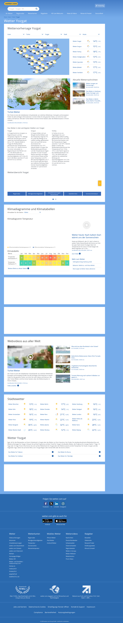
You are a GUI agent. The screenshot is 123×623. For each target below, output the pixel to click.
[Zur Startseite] (11, 3)
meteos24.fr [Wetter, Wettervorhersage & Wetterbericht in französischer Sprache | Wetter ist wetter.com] (13, 566)
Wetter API (12, 556)
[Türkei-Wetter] (37, 99)
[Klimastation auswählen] (32, 209)
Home (5, 14)
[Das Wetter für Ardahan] (31, 454)
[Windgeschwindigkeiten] (35, 182)
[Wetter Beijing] (86, 427)
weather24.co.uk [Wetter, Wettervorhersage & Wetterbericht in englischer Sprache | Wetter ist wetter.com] (14, 574)
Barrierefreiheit (50, 610)
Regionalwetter (70, 546)
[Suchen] (50, 4)
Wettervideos (72, 531)
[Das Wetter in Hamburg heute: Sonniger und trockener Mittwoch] (86, 92)
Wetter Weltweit (71, 551)
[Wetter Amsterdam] (23, 411)
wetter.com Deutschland (16, 543)
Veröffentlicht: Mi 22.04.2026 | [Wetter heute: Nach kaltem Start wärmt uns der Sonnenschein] (82, 248)
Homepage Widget (14, 554)
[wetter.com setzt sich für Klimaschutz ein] (54, 591)
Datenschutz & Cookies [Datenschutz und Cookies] (37, 604)
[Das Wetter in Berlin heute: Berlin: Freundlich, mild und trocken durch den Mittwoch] (86, 99)
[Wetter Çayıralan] (86, 59)
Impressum (91, 604)
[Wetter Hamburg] (86, 401)
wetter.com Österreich (16, 548)
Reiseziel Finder (89, 540)
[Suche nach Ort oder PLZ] (36, 4)
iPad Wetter (50, 538)
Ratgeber (89, 531)
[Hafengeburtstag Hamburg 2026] (82, 259)
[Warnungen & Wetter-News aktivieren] (83, 266)
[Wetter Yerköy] (86, 49)
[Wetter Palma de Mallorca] (86, 417)
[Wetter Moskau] (54, 427)
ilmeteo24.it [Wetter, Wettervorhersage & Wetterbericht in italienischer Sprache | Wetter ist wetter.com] (12, 569)
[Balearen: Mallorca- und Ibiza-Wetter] (83, 263)
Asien (9, 14)
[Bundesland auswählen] (53, 31)
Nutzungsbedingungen (66, 610)
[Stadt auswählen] (72, 31)
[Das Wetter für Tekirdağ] (79, 454)
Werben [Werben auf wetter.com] (11, 551)
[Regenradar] (17, 182)
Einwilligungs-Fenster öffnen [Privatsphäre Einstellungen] (58, 604)
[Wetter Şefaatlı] (86, 64)
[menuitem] (9, 10)
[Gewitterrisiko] (73, 182)
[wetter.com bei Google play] (47, 519)
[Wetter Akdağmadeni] (86, 54)
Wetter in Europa (71, 548)
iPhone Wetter (51, 535)
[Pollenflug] (100, 3)
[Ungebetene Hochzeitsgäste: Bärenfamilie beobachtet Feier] (77, 367)
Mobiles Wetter (54, 531)
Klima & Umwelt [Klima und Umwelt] (90, 546)
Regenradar (31, 535)
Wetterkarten (34, 531)
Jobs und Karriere (20, 604)
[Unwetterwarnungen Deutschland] (54, 182)
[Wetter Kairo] (86, 422)
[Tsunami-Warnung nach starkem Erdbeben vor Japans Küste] (77, 377)
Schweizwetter (70, 540)
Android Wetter (51, 540)
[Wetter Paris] (23, 417)
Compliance (38, 610)
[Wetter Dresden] (54, 406)
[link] (9, 10)
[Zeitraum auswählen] (91, 31)
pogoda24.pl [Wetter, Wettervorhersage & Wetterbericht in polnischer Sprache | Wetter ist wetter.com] (13, 571)
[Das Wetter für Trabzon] (31, 450)
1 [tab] (53, 197)
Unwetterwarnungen (15, 540)
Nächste (99, 180)
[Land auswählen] (34, 31)
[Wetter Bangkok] (23, 422)
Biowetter (88, 535)
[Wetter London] (86, 411)
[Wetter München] (23, 401)
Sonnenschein (32, 543)
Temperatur (31, 540)
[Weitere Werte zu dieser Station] (18, 266)
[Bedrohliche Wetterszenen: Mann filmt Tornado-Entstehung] (77, 357)
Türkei (13, 14)
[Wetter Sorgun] (86, 43)
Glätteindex (88, 538)
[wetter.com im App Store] (61, 520)
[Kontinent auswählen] (16, 31)
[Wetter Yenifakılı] (86, 69)
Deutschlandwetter (71, 538)
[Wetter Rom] (54, 411)
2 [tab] (56, 197)
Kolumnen (12, 538)
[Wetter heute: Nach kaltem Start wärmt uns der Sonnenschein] (86, 222)
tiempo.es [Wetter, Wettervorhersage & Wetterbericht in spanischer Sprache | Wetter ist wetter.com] (12, 563)
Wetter (12, 531)
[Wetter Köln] (23, 406)
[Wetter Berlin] (54, 401)
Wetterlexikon (70, 554)
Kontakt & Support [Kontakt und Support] (78, 604)
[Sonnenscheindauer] (92, 182)
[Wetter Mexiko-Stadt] (23, 427)
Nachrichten (69, 535)
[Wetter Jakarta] (54, 422)
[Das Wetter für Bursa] (79, 450)
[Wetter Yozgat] (86, 38)
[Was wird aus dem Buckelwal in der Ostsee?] (77, 348)
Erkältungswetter (90, 543)
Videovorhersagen (14, 535)
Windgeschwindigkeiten (35, 538)
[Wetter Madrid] (54, 417)
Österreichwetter (71, 543)
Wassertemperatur (33, 546)
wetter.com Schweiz (15, 546)
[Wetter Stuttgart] (86, 406)
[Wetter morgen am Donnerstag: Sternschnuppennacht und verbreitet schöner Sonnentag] (86, 84)
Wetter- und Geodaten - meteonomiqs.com (16, 560)
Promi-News (69, 556)
